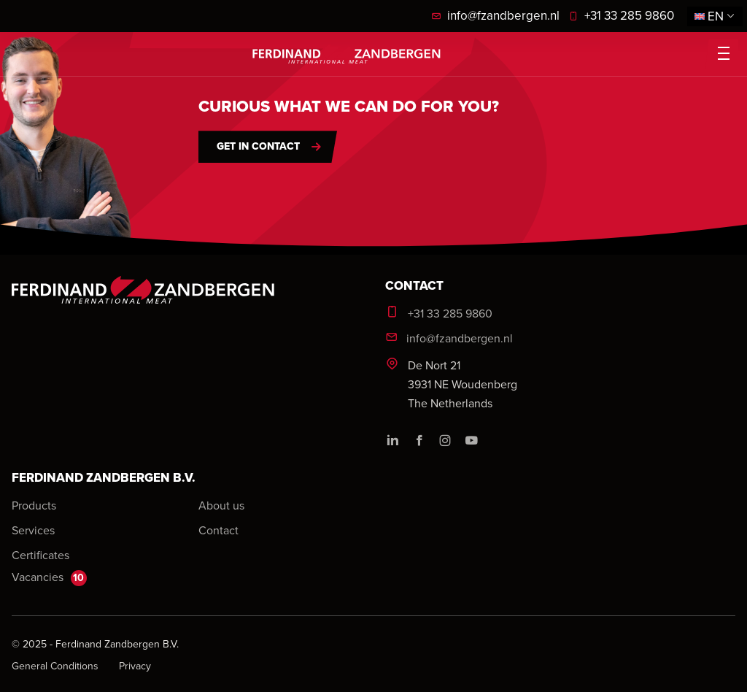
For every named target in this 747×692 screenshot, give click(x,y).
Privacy (135, 665)
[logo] (346, 54)
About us (221, 505)
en (714, 16)
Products (34, 505)
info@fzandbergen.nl (495, 15)
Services (33, 530)
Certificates (40, 555)
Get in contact (258, 146)
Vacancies (49, 577)
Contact (218, 530)
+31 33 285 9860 (621, 15)
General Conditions (56, 665)
